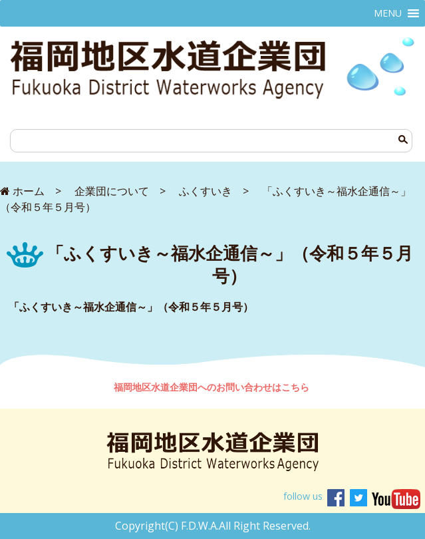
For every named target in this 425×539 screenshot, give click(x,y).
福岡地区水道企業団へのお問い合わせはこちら (213, 387)
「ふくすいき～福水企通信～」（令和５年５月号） (131, 306)
